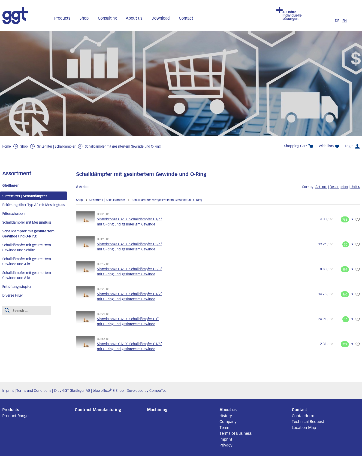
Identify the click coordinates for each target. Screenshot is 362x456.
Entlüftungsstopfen (17, 286)
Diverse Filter (12, 295)
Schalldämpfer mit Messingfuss (26, 222)
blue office (102, 390)
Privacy (226, 445)
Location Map (304, 427)
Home (6, 146)
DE (337, 20)
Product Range (15, 415)
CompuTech (159, 390)
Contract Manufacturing (98, 409)
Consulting (107, 18)
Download (160, 18)
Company (228, 421)
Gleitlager (10, 185)
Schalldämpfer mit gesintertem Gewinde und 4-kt (26, 261)
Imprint (8, 390)
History (226, 415)
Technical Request (308, 421)
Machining (157, 409)
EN (344, 20)
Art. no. (321, 187)
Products (62, 18)
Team (224, 427)
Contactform (303, 415)
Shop (84, 18)
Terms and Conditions (33, 390)
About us (134, 18)
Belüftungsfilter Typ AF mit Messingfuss (33, 205)
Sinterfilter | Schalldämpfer (56, 146)
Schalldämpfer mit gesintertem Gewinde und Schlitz (26, 247)
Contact (186, 18)
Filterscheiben (13, 213)
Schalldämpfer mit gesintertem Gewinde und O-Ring (123, 146)
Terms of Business (236, 433)
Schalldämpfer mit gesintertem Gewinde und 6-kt (26, 275)
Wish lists (329, 146)
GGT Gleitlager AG (76, 390)
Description (339, 187)
